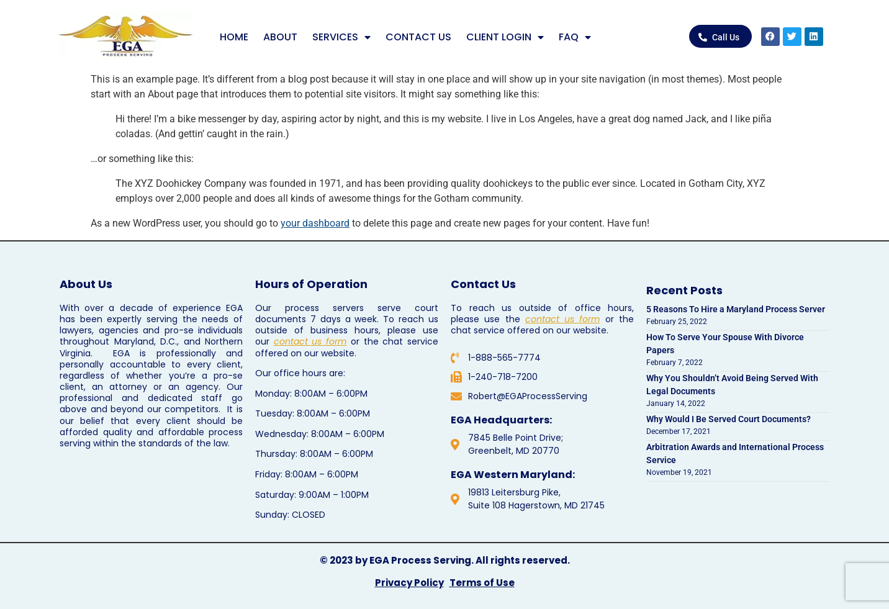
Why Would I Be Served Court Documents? (728, 419)
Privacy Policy (409, 582)
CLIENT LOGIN (505, 37)
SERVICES (341, 37)
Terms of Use (482, 582)
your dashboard (315, 223)
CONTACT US (418, 37)
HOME (234, 37)
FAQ (575, 37)
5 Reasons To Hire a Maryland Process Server (735, 309)
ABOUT (280, 37)
